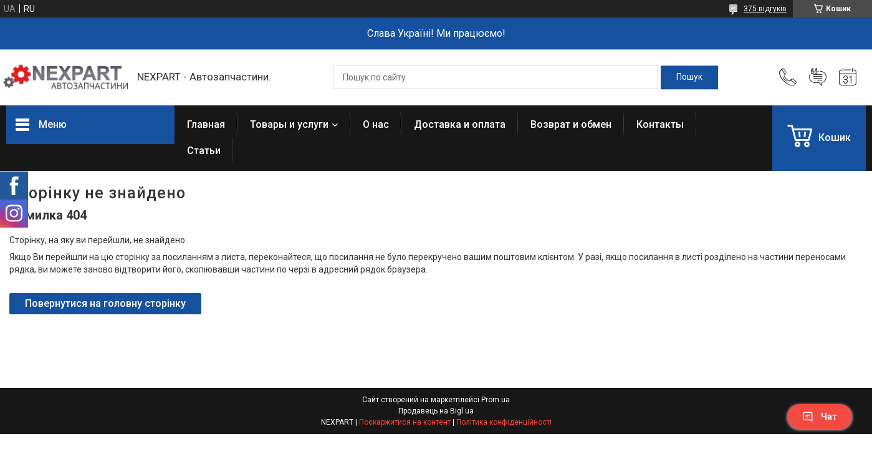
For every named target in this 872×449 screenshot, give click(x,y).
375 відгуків (765, 8)
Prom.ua (495, 399)
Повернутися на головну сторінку (105, 303)
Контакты (660, 124)
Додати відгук (817, 77)
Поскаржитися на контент (405, 422)
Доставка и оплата (459, 124)
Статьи (204, 151)
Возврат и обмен (570, 124)
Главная (206, 124)
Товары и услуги (289, 124)
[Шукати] (689, 77)
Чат (819, 416)
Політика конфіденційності (504, 422)
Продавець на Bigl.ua (436, 411)
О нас (376, 124)
